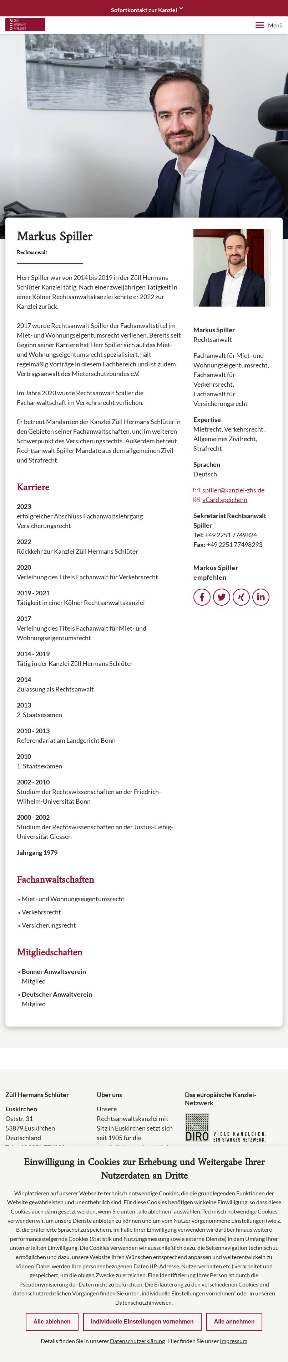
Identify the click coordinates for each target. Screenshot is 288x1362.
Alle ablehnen (52, 1322)
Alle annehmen (234, 1322)
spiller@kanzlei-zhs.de (228, 490)
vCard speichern (220, 499)
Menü (269, 25)
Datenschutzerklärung (137, 1340)
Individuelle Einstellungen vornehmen (142, 1322)
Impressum (233, 1340)
